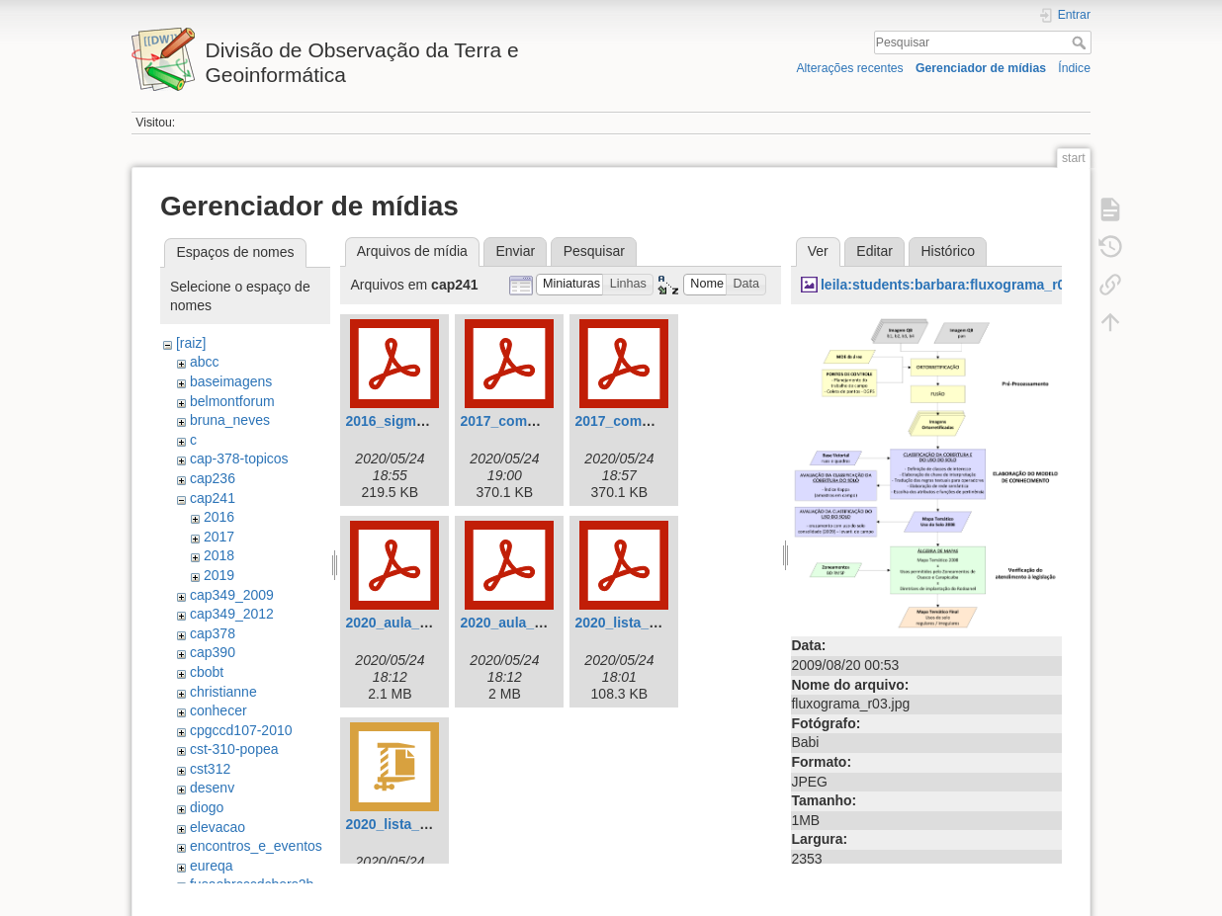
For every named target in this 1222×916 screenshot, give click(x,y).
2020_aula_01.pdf (402, 622)
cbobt (206, 672)
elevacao (217, 827)
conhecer (218, 710)
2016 (219, 517)
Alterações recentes (849, 68)
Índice (1074, 68)
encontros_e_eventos (256, 846)
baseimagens (231, 381)
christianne (223, 692)
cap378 (212, 633)
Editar (874, 251)
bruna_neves (230, 420)
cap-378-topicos (239, 458)
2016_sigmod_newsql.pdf (429, 421)
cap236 (212, 478)
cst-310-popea (234, 749)
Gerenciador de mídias (981, 68)
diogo (206, 807)
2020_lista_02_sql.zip (415, 824)
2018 (219, 555)
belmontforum (232, 401)
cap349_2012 (232, 614)
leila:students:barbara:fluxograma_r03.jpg (959, 284)
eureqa (211, 866)
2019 (219, 575)
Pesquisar (1081, 42)
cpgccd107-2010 (241, 730)
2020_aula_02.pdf (517, 622)
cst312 (210, 769)
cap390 (212, 652)
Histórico (947, 251)
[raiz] (191, 343)
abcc (204, 362)
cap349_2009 (232, 595)
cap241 (212, 498)
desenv (212, 787)
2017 (219, 536)
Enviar (515, 251)
